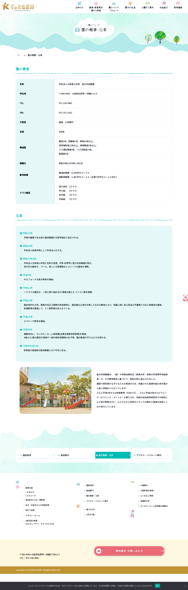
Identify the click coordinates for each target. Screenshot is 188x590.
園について (39, 55)
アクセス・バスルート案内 (151, 455)
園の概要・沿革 (113, 455)
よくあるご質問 (145, 499)
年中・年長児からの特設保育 (36, 515)
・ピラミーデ (30, 506)
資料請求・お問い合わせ (119, 567)
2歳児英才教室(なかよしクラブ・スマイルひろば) (38, 533)
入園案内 (143, 488)
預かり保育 (29, 521)
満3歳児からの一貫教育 (34, 510)
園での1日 (89, 520)
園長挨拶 (37, 455)
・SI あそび (29, 502)
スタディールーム (31, 526)
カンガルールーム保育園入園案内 (153, 509)
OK (157, 586)
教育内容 (28, 498)
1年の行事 (89, 525)
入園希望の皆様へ (146, 494)
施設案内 (75, 455)
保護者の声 (143, 504)
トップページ (22, 55)
